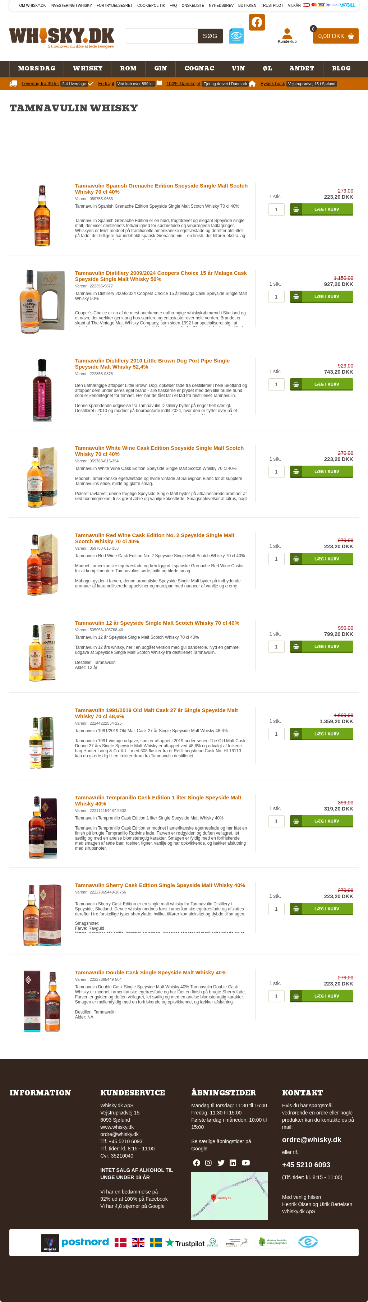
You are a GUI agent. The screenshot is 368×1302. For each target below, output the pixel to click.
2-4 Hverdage (74, 84)
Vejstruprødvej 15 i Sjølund (311, 84)
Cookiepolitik (151, 6)
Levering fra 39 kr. (40, 83)
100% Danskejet (183, 83)
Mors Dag (36, 68)
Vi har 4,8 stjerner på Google (132, 1206)
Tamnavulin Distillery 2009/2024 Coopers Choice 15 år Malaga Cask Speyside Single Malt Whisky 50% (161, 276)
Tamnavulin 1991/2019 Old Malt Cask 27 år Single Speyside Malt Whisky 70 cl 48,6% (156, 713)
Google (199, 1148)
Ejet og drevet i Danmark (225, 84)
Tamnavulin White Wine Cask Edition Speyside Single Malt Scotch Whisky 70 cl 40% (159, 451)
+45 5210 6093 (306, 1164)
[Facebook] (257, 22)
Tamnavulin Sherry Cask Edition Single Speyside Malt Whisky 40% (160, 885)
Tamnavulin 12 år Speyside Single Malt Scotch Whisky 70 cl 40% (157, 623)
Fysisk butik (273, 83)
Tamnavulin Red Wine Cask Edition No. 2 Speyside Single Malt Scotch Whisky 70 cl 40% (155, 538)
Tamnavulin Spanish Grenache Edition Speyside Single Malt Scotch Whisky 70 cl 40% (161, 189)
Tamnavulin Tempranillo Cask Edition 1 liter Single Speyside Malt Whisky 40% (158, 800)
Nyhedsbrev (221, 6)
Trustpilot (272, 6)
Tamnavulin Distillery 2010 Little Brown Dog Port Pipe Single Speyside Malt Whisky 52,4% (152, 363)
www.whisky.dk (117, 1127)
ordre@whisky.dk (119, 1134)
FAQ (173, 6)
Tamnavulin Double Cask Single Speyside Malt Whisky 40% (151, 972)
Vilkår (294, 6)
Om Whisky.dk (32, 6)
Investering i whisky (71, 6)
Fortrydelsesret (115, 6)
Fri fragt (106, 83)
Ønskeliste (192, 6)
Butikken (247, 6)
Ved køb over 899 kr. (136, 84)
